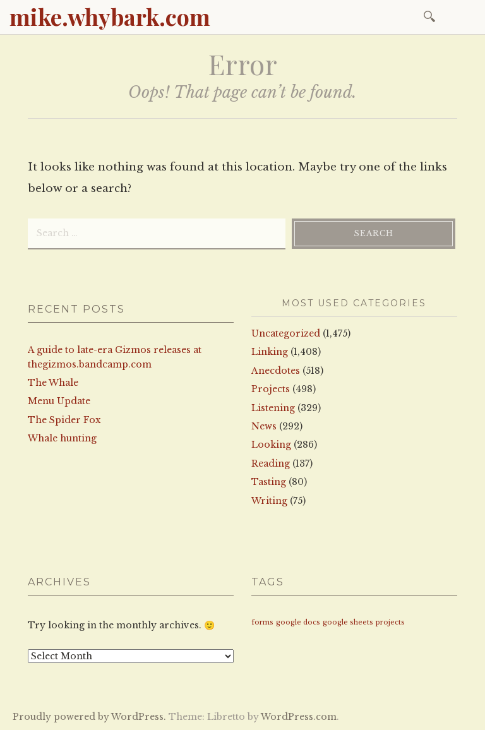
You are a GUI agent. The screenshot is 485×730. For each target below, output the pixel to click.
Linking (269, 351)
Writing (269, 500)
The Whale (53, 382)
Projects (270, 389)
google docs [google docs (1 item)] (298, 622)
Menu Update (59, 401)
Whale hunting (62, 438)
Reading (270, 463)
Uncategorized (285, 333)
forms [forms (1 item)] (262, 622)
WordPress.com (299, 716)
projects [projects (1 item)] (390, 622)
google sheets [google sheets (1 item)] (348, 622)
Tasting (268, 482)
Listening (273, 408)
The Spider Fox (64, 420)
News (264, 426)
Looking (271, 444)
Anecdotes (275, 370)
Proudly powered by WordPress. (89, 716)
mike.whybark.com (109, 16)
